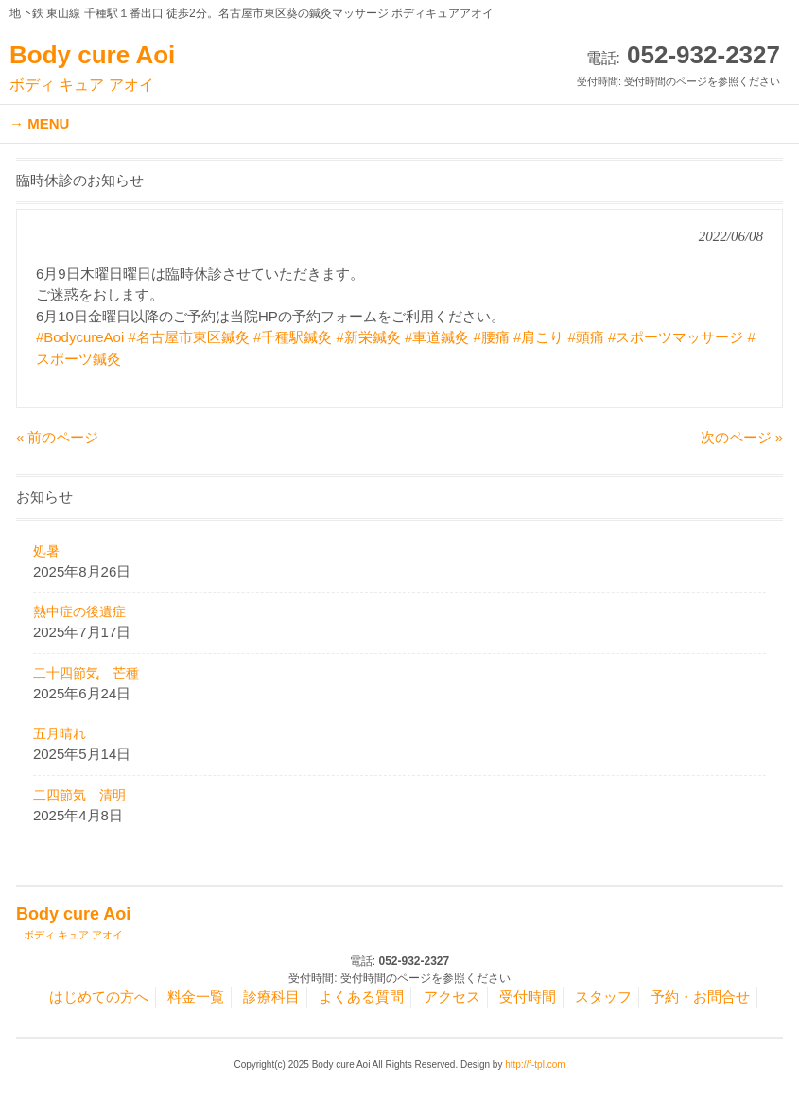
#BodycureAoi (80, 337)
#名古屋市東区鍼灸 (188, 337)
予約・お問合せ (700, 997)
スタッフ (603, 997)
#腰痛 (492, 337)
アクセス (452, 997)
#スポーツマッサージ (675, 337)
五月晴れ (59, 733)
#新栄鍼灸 (369, 337)
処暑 (46, 551)
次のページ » (742, 437)
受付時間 (527, 997)
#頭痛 (586, 337)
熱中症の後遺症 (79, 611)
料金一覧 (195, 997)
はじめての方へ (98, 997)
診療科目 (271, 997)
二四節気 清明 (79, 794)
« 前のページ (57, 437)
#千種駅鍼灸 (292, 337)
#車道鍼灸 (437, 337)
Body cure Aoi (92, 68)
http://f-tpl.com (535, 1064)
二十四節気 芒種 (86, 672)
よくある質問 (361, 997)
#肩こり (538, 337)
